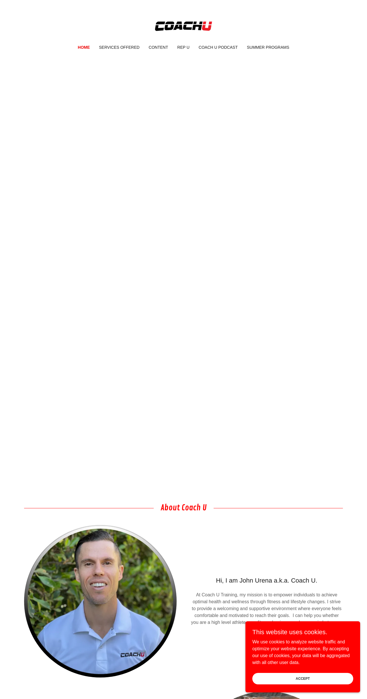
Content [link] (158, 47)
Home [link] (84, 47)
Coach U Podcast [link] (218, 47)
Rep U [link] (183, 47)
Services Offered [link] (119, 47)
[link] (183, 26)
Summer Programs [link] (268, 47)
